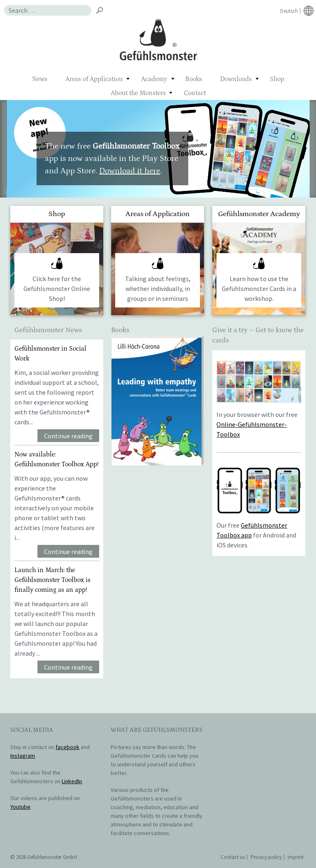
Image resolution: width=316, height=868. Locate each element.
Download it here (129, 170)
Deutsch (289, 11)
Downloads (236, 79)
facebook (67, 747)
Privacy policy (266, 857)
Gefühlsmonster (158, 39)
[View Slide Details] (157, 400)
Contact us (233, 857)
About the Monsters (138, 93)
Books (193, 79)
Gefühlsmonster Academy (259, 214)
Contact (195, 93)
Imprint (296, 857)
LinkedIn (72, 781)
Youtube (20, 806)
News (39, 79)
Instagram (22, 755)
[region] (157, 149)
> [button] (303, 146)
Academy (154, 79)
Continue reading (68, 436)
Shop (277, 79)
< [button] (12, 146)
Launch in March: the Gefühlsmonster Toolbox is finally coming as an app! (52, 579)
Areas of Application (94, 79)
